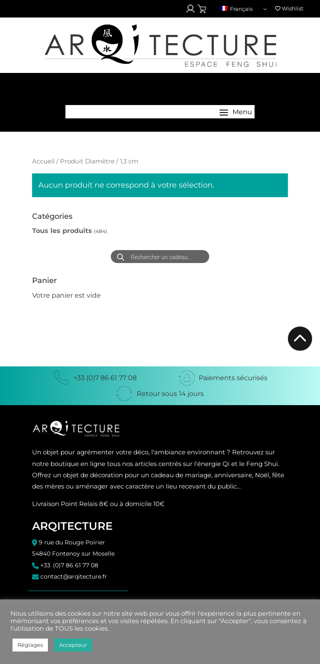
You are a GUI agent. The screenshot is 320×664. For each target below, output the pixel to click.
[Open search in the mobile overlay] (160, 256)
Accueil (43, 161)
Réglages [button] (30, 644)
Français (236, 8)
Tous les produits (62, 231)
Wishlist (289, 8)
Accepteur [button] (73, 644)
